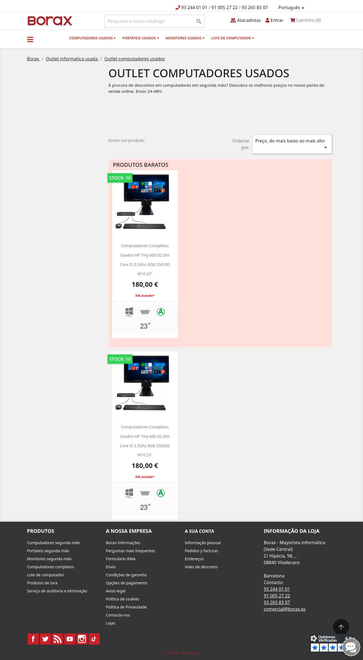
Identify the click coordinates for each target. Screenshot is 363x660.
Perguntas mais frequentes (130, 550)
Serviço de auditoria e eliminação (57, 591)
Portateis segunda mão (48, 550)
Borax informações (123, 542)
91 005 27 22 (225, 7)
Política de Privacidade (126, 607)
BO (49, 20)
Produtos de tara (42, 582)
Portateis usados (140, 37)
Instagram (81, 638)
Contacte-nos (118, 615)
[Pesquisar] (155, 21)
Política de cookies (123, 599)
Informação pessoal (203, 542)
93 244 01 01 (194, 7)
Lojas (110, 623)
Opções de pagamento (126, 582)
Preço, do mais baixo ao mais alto (292, 144)
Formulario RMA (121, 558)
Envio (111, 566)
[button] (30, 39)
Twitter (45, 638)
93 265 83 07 (255, 7)
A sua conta (199, 531)
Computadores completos (50, 566)
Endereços (194, 558)
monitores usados (185, 37)
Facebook (33, 638)
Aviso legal (115, 591)
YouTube (69, 638)
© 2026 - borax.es (181, 652)
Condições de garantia (126, 574)
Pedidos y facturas (201, 550)
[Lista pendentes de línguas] (292, 7)
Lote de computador (232, 37)
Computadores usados (92, 37)
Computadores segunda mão (53, 542)
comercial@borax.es (285, 609)
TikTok (94, 638)
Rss (57, 638)
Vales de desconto (201, 566)
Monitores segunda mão (49, 558)
